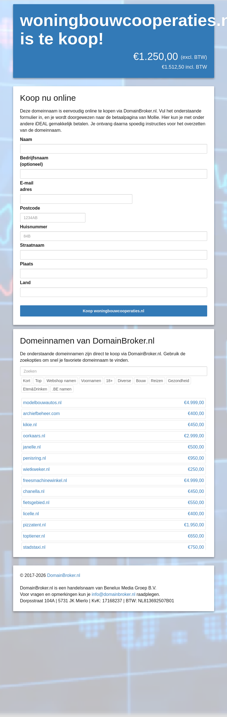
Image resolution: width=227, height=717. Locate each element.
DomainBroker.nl (63, 575)
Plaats (26, 264)
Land (25, 282)
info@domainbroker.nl (113, 594)
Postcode (28, 208)
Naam (26, 139)
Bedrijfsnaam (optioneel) (28, 161)
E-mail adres (27, 186)
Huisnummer (28, 226)
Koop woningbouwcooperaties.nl (113, 311)
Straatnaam (28, 245)
